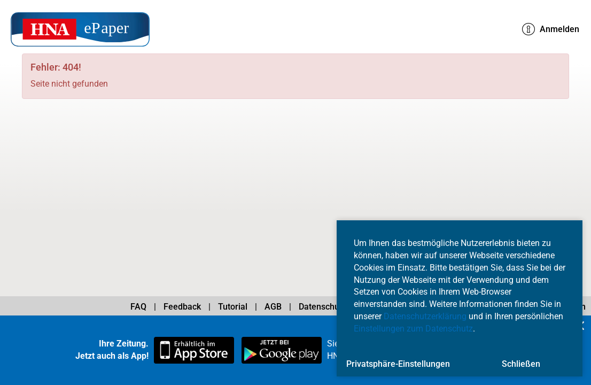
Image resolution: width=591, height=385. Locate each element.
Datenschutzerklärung (425, 316)
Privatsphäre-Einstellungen (398, 364)
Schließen (521, 364)
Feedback (182, 307)
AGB (273, 307)
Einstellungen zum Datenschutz (413, 329)
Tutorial (232, 307)
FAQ (138, 307)
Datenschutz (322, 307)
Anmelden (550, 29)
